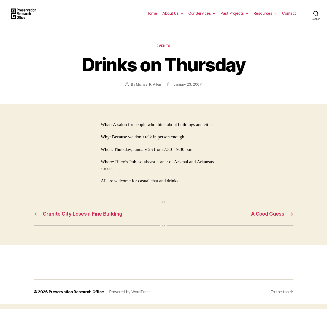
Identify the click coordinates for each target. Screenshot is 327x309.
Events (163, 51)
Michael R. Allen (148, 89)
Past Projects (232, 15)
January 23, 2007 (187, 89)
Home (152, 15)
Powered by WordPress (129, 297)
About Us (170, 15)
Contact (289, 15)
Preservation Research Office (76, 297)
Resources (263, 15)
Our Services (199, 15)
